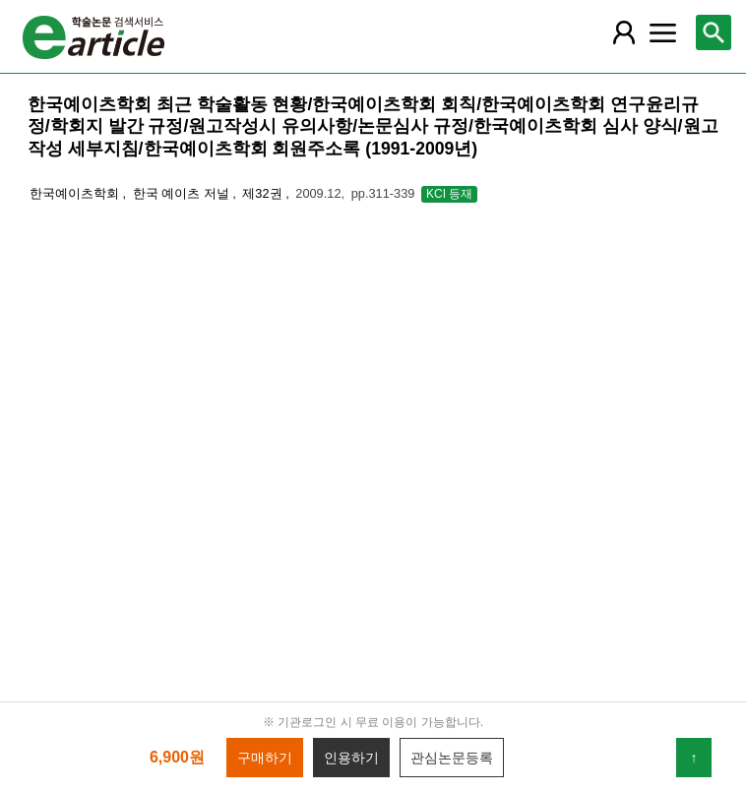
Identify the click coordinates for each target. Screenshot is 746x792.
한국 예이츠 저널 (183, 193)
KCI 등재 (449, 194)
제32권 (263, 193)
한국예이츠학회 (76, 193)
